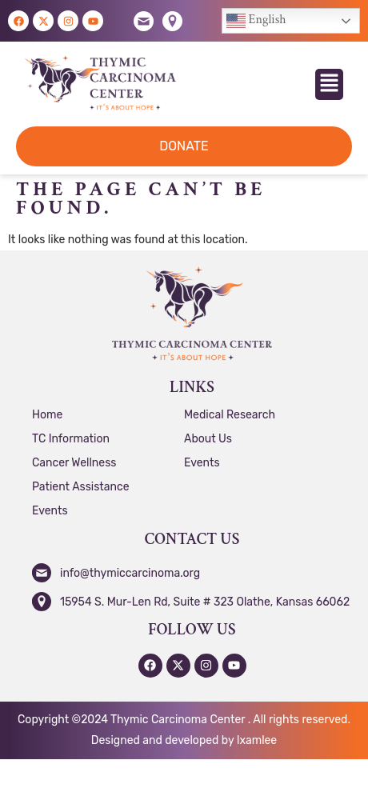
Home (47, 415)
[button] (329, 84)
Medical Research (229, 415)
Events (50, 511)
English (256, 20)
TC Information (71, 439)
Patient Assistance (81, 487)
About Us (208, 439)
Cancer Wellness (74, 463)
